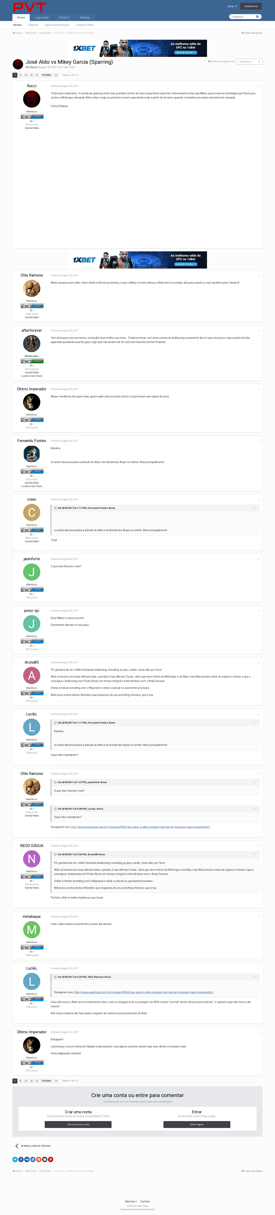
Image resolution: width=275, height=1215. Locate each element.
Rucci (34, 67)
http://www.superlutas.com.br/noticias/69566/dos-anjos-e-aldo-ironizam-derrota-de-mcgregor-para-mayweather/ (140, 827)
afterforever (32, 330)
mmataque (32, 916)
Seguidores (245, 61)
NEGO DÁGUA (31, 845)
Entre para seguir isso (223, 61)
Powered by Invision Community (137, 1209)
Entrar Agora (196, 1124)
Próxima (46, 75)
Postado (64, 86)
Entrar (232, 6)
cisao (31, 499)
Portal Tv (64, 17)
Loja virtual (42, 17)
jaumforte (32, 559)
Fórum (21, 17)
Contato (145, 1201)
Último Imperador (32, 389)
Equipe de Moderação (57, 24)
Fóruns (17, 24)
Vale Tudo (69, 67)
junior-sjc (31, 610)
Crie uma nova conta (78, 1124)
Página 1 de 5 (70, 75)
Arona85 (32, 662)
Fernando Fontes (31, 440)
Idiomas (131, 1201)
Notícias (85, 17)
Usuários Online (85, 24)
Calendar (33, 24)
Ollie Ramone (32, 275)
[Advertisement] (137, 1187)
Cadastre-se (251, 6)
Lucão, (31, 714)
